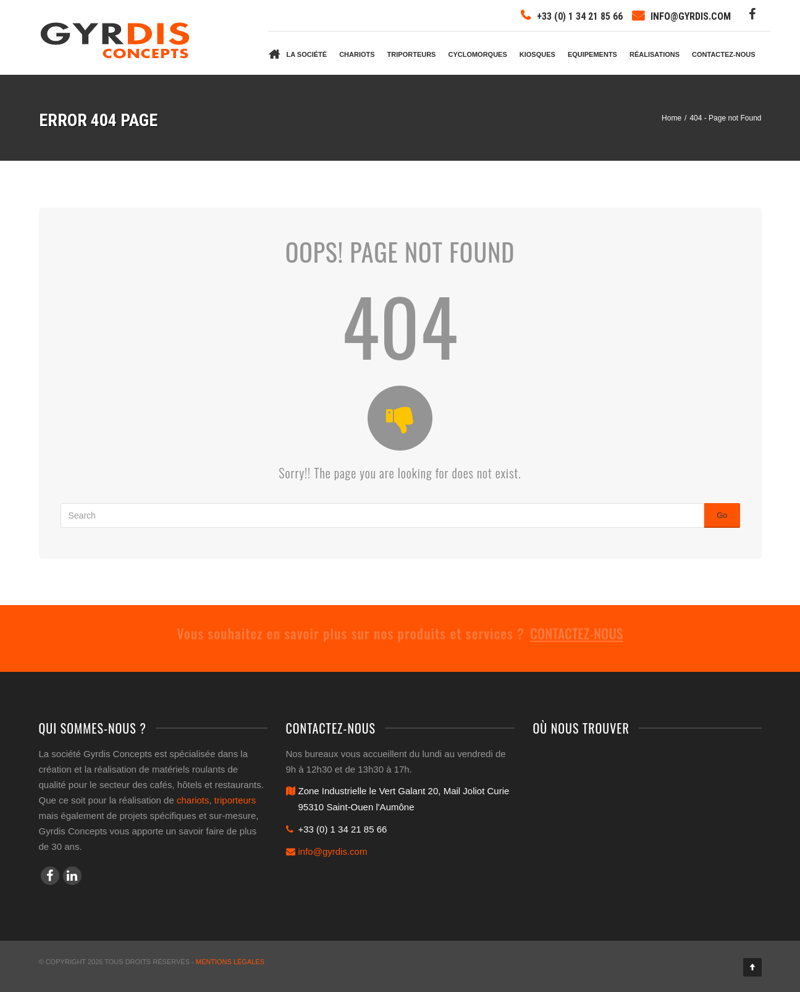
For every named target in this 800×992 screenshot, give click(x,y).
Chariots (356, 54)
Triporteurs (411, 54)
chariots (193, 800)
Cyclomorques (477, 54)
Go (722, 515)
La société (307, 54)
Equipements (592, 54)
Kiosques (537, 54)
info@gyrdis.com (691, 16)
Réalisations (654, 54)
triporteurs (235, 800)
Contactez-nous (723, 54)
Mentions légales (230, 961)
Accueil (274, 53)
